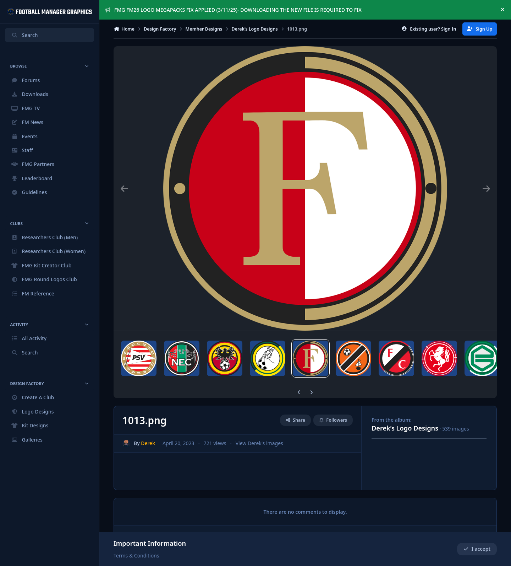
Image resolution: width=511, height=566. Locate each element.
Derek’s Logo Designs (405, 428)
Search (24, 35)
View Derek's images (259, 443)
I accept (476, 549)
